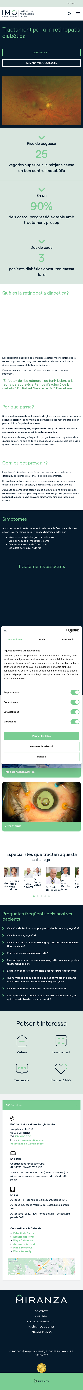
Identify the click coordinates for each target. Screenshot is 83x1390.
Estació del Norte (24, 1237)
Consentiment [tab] (15, 639)
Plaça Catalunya (23, 1240)
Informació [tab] (68, 639)
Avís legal (41, 1316)
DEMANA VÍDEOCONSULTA (41, 63)
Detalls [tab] (42, 639)
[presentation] (2, 881)
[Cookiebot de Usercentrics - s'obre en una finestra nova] (65, 631)
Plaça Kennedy (22, 1251)
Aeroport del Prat (24, 1244)
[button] (34, 896)
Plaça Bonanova (22, 1247)
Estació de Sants (23, 1233)
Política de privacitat (41, 1321)
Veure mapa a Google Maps (27, 1143)
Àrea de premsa (42, 1332)
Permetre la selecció (41, 746)
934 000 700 (23, 1136)
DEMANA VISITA (42, 52)
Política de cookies (41, 1326)
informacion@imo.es (30, 1140)
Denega (41, 756)
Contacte (41, 1311)
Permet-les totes (41, 736)
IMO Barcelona (41, 1105)
